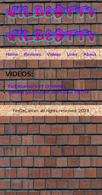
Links (72, 54)
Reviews (32, 54)
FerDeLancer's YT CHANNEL (37, 86)
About (90, 54)
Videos (54, 54)
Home (12, 54)
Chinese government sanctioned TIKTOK (48, 92)
